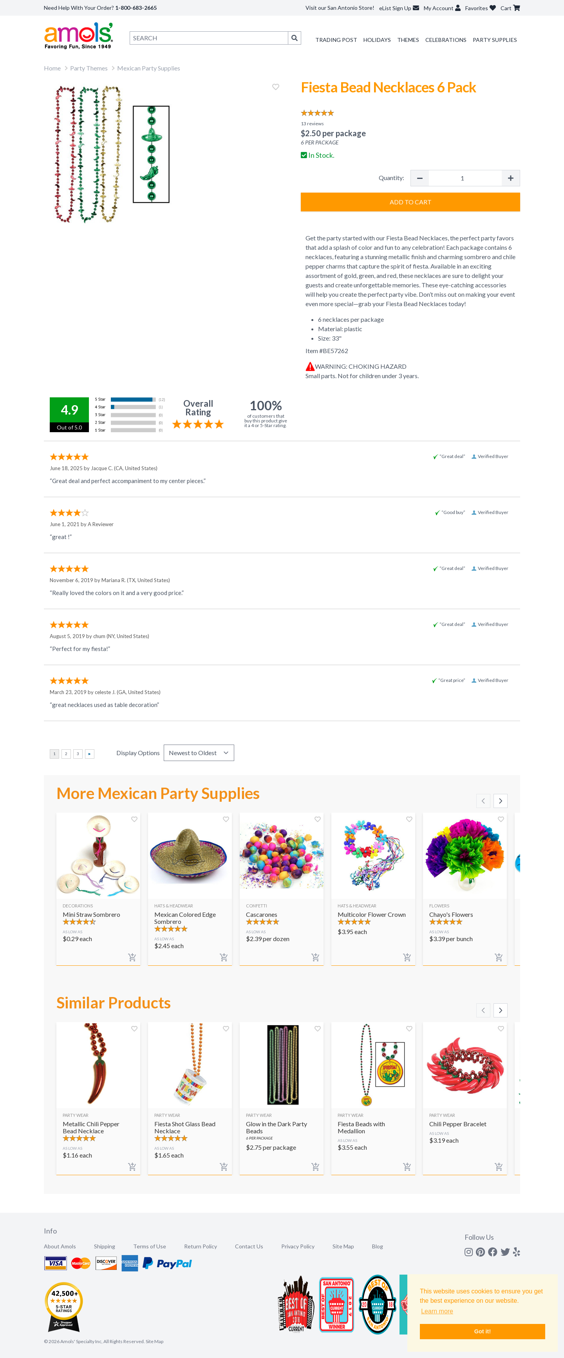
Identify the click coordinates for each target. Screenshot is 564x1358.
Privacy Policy (298, 1246)
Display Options (138, 752)
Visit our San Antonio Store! (340, 7)
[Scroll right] (501, 801)
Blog (377, 1246)
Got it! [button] (482, 1331)
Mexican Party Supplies (148, 68)
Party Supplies (495, 39)
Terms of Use (149, 1246)
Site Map (343, 1246)
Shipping (104, 1246)
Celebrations (445, 39)
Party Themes (89, 68)
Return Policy (200, 1246)
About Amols (60, 1246)
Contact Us (249, 1246)
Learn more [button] (437, 1311)
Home (52, 68)
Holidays (377, 39)
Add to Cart (411, 202)
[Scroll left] (483, 801)
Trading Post (336, 39)
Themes (408, 39)
